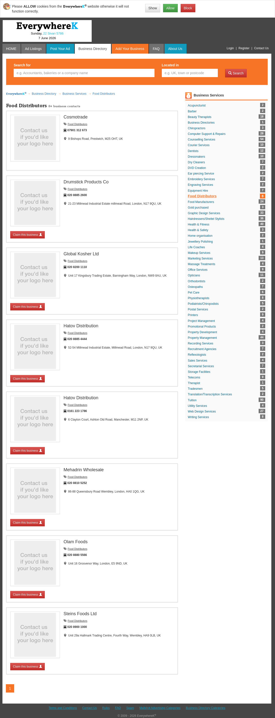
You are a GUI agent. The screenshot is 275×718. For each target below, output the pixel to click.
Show (152, 8)
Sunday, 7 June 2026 (47, 36)
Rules (106, 708)
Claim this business (27, 234)
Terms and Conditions (63, 708)
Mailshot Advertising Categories (159, 708)
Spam (130, 708)
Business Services (209, 95)
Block (188, 8)
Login (230, 48)
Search (235, 73)
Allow (170, 8)
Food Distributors (77, 124)
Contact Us (89, 708)
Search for (22, 65)
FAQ (118, 708)
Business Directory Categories (205, 708)
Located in (170, 65)
